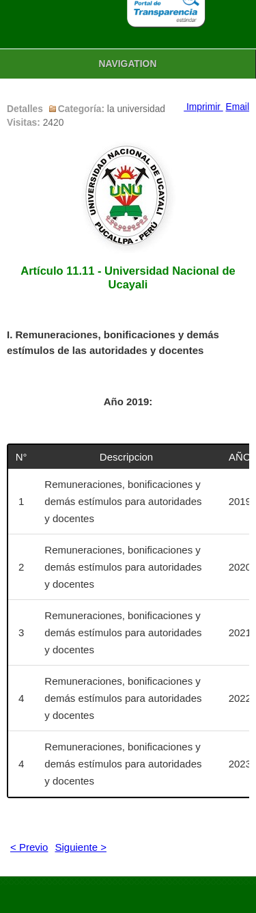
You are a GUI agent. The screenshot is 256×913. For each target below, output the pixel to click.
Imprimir (203, 107)
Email (238, 107)
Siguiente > (80, 847)
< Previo (29, 847)
